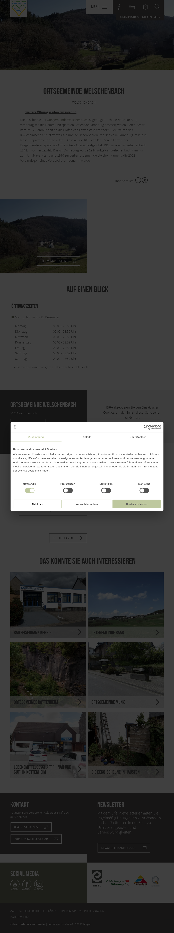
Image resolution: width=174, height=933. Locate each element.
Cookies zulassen (136, 504)
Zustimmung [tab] (36, 436)
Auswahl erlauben (87, 504)
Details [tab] (87, 436)
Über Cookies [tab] (138, 436)
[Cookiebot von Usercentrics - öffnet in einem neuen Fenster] (146, 427)
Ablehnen (37, 504)
